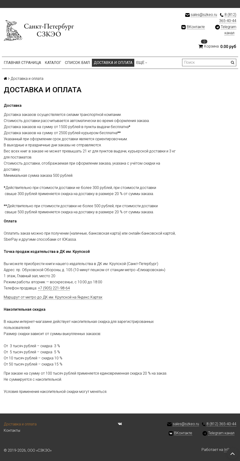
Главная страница (22, 62)
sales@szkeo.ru (204, 14)
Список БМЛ (77, 62)
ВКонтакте (196, 27)
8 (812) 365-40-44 (221, 424)
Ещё (141, 62)
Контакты (12, 430)
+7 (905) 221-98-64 (54, 288)
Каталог (53, 62)
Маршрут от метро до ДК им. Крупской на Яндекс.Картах (53, 297)
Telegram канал (221, 433)
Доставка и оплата (113, 62)
